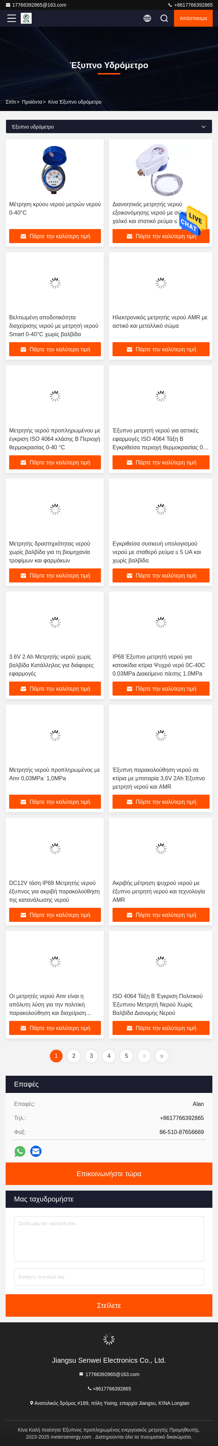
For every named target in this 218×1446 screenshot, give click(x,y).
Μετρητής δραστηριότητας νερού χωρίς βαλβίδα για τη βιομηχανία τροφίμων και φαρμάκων (49, 552)
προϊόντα (32, 102)
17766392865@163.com (35, 5)
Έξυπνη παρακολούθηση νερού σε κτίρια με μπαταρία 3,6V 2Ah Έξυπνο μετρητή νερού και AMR (159, 778)
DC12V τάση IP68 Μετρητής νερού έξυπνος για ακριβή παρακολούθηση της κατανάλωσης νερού (54, 891)
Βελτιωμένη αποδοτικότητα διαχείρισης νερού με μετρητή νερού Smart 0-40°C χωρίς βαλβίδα (53, 325)
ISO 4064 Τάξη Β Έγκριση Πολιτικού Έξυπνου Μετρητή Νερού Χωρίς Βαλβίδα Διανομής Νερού (158, 1004)
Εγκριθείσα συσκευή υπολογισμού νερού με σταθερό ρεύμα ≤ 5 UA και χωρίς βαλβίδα (157, 552)
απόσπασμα (193, 18)
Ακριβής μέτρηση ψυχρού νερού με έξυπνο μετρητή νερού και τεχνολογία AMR (159, 891)
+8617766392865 (190, 5)
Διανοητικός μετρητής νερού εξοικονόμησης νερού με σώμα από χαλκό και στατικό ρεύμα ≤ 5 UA (157, 212)
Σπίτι (11, 102)
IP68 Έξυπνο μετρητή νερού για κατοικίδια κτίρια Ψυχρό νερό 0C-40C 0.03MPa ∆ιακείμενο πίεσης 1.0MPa (159, 665)
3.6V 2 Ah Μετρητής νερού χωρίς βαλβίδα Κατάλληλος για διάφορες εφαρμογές (51, 665)
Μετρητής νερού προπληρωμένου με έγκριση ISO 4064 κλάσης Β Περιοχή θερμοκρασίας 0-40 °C (55, 439)
